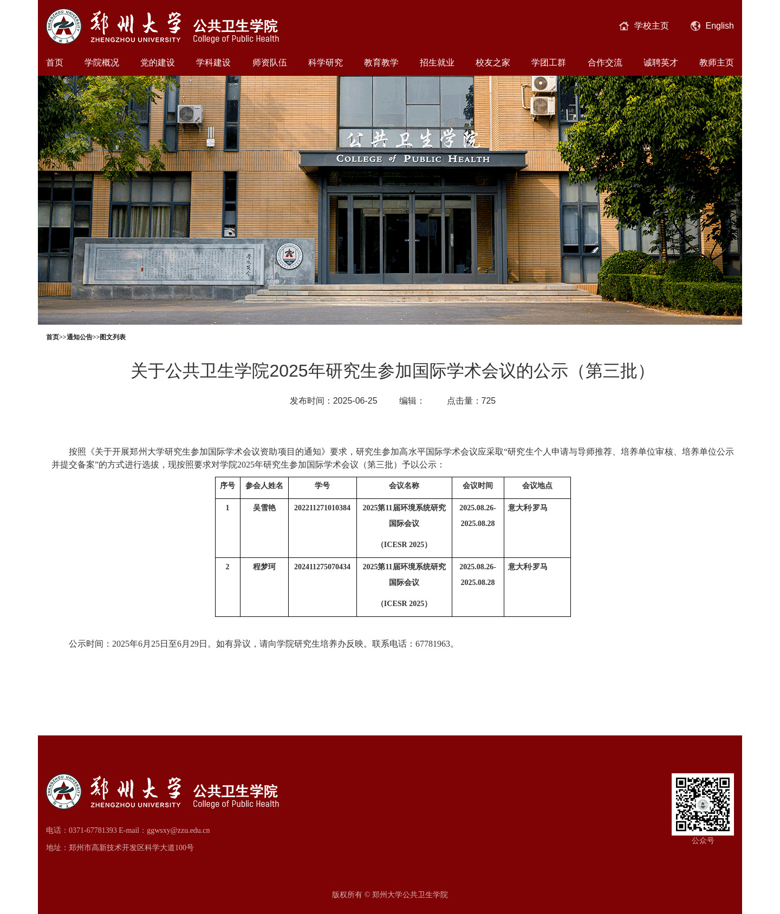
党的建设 (157, 62)
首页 (54, 62)
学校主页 (644, 26)
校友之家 (493, 62)
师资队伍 (269, 62)
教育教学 (381, 62)
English (712, 26)
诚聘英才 (661, 62)
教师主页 (716, 62)
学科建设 (213, 62)
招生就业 (437, 62)
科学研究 (325, 62)
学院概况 (101, 62)
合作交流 (605, 62)
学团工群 (548, 62)
